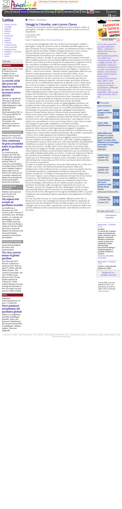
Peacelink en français (9, 187)
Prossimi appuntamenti (104, 104)
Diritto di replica (109, 335)
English (90, 11)
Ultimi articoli (10, 24)
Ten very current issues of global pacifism (11, 255)
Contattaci (53, 1)
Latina (7, 20)
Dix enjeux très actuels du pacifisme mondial (12, 202)
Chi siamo (43, 1)
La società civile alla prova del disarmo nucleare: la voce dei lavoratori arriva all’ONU (12, 88)
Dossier (7, 54)
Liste (77, 12)
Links (6, 56)
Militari (7, 29)
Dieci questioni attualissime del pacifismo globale (12, 308)
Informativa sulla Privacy (78, 335)
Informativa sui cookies (95, 335)
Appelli (7, 40)
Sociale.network (105, 211)
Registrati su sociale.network (108, 273)
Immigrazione (10, 49)
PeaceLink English (11, 241)
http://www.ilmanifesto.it (51, 40)
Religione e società (12, 51)
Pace (8, 12)
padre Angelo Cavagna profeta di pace (105, 112)
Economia (8, 35)
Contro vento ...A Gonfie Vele (104, 198)
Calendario (68, 12)
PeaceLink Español (12, 132)
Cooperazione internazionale (10, 46)
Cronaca (8, 42)
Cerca (97, 12)
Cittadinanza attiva (37, 12)
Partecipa (63, 1)
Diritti (7, 33)
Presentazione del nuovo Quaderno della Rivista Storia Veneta (104, 184)
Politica (7, 31)
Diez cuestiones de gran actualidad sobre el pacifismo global (12, 145)
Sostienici (73, 1)
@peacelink (102, 225)
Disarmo (6, 65)
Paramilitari (41, 20)
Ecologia (51, 12)
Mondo (24, 12)
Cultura (15, 12)
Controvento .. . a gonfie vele (104, 156)
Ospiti (59, 12)
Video (83, 12)
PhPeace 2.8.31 (63, 335)
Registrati (112, 12)
